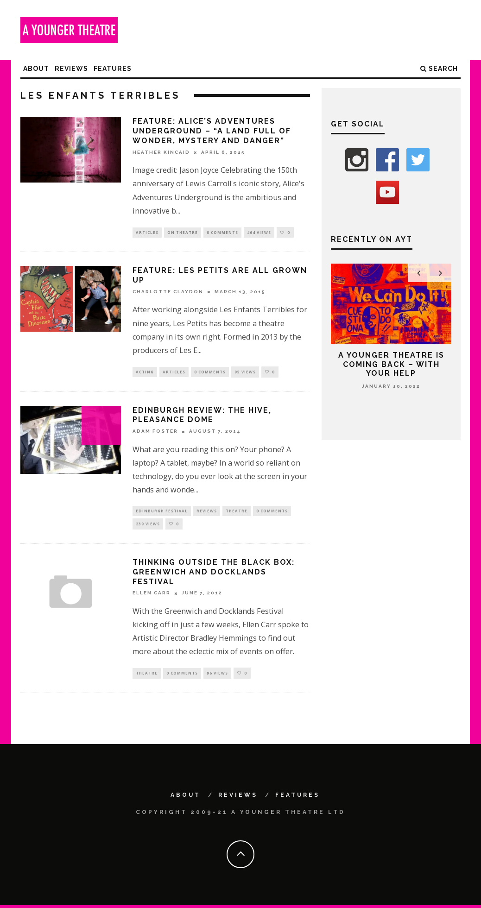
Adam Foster (155, 432)
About (36, 68)
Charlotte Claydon (168, 292)
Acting (145, 372)
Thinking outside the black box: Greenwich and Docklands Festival (214, 574)
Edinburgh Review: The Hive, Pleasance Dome (202, 415)
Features (113, 68)
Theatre (236, 512)
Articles (147, 232)
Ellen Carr (152, 595)
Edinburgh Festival (162, 512)
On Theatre (182, 232)
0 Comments (222, 232)
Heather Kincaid (161, 152)
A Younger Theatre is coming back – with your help (391, 364)
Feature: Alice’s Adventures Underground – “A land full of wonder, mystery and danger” (212, 131)
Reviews (71, 68)
